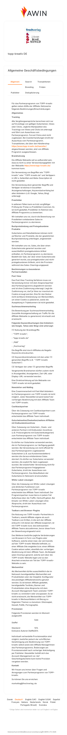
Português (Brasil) (28, 705)
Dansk (10, 699)
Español (56, 699)
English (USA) (44, 699)
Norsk (45, 702)
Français (15, 702)
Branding (29, 87)
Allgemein (15, 82)
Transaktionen (43, 82)
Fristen (42, 87)
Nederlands (35, 702)
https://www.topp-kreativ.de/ (37, 165)
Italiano (24, 702)
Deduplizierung (32, 92)
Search (28, 82)
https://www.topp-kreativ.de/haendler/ (29, 146)
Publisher (15, 92)
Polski (53, 702)
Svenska (43, 705)
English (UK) (30, 699)
